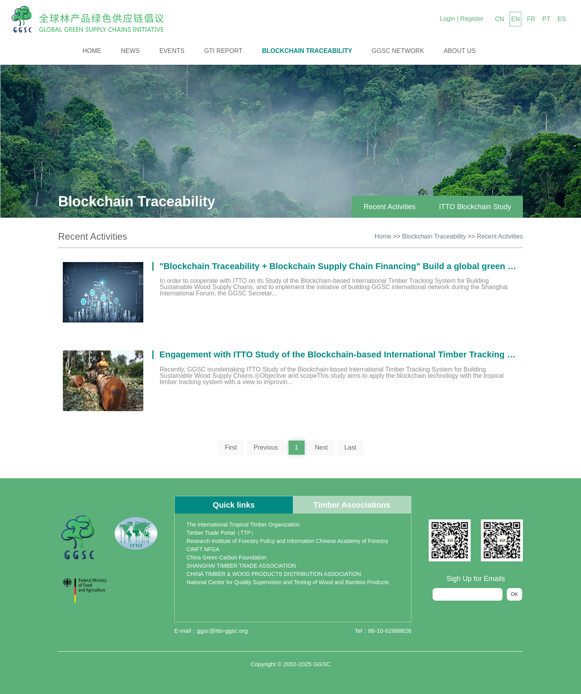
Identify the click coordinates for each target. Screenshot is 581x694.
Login (447, 18)
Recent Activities (389, 207)
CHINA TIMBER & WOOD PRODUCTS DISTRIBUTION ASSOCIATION (273, 574)
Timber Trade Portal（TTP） (221, 533)
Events (172, 50)
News (130, 50)
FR (531, 19)
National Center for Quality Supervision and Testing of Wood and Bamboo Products (287, 582)
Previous (266, 447)
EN (515, 19)
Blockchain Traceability (307, 50)
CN (499, 19)
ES (561, 19)
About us (460, 50)
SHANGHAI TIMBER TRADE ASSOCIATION (241, 566)
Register (472, 18)
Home (91, 50)
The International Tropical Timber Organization (243, 524)
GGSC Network (398, 50)
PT (546, 19)
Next (321, 447)
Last (350, 447)
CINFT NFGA (202, 549)
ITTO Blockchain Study (475, 207)
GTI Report (223, 50)
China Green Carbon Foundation (226, 557)
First (231, 447)
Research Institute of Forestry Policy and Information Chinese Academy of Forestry (287, 541)
